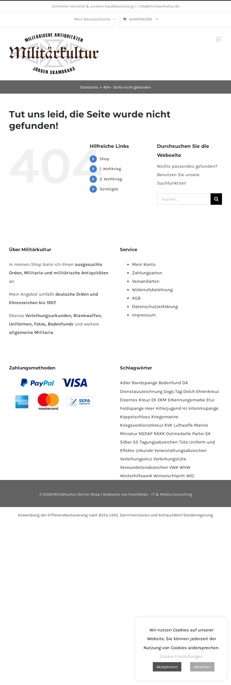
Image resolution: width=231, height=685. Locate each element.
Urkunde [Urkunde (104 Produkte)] (144, 450)
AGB (136, 298)
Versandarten (145, 281)
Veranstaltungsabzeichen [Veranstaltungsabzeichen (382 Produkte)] (180, 450)
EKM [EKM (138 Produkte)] (162, 400)
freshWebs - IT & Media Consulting (160, 494)
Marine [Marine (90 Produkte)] (201, 425)
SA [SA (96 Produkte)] (208, 433)
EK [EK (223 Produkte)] (153, 400)
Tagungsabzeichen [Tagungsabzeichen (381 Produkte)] (159, 442)
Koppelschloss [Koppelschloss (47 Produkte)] (135, 416)
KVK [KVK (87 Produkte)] (168, 425)
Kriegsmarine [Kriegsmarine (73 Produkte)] (164, 416)
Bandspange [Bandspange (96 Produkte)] (144, 382)
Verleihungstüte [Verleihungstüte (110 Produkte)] (169, 459)
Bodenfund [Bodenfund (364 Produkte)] (170, 382)
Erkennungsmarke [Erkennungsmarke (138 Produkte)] (186, 400)
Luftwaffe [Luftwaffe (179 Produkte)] (183, 425)
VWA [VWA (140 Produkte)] (173, 467)
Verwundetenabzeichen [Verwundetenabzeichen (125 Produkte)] (144, 467)
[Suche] (216, 199)
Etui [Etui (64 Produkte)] (210, 400)
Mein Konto (144, 264)
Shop (104, 158)
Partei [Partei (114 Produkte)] (198, 433)
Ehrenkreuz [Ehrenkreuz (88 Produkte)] (207, 391)
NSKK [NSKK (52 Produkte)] (159, 433)
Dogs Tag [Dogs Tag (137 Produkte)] (173, 391)
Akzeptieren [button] (167, 667)
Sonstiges (109, 188)
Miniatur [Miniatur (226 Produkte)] (128, 433)
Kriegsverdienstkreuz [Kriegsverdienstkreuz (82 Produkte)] (141, 425)
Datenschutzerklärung (155, 306)
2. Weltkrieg (111, 179)
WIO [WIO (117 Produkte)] (190, 475)
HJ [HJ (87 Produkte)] (184, 408)
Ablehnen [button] (202, 667)
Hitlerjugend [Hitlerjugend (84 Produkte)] (168, 408)
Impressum (144, 315)
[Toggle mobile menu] (219, 39)
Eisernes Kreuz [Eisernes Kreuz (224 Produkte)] (135, 400)
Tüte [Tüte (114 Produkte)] (183, 442)
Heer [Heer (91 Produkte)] (149, 408)
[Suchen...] (184, 199)
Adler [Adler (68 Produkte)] (125, 382)
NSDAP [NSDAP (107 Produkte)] (145, 433)
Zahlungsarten (147, 273)
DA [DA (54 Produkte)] (185, 382)
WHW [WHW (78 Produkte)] (185, 467)
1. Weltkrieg (110, 168)
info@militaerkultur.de (159, 6)
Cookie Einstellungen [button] (181, 656)
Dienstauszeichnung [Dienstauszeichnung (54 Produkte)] (141, 391)
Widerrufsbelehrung (152, 289)
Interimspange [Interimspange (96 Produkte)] (203, 408)
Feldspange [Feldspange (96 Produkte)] (132, 408)
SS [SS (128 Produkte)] (135, 442)
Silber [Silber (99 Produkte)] (126, 442)
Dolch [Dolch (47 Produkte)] (189, 391)
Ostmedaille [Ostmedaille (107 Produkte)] (178, 433)
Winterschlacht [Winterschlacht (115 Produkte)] (169, 475)
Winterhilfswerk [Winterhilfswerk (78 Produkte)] (136, 475)
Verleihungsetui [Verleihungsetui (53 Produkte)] (136, 459)
